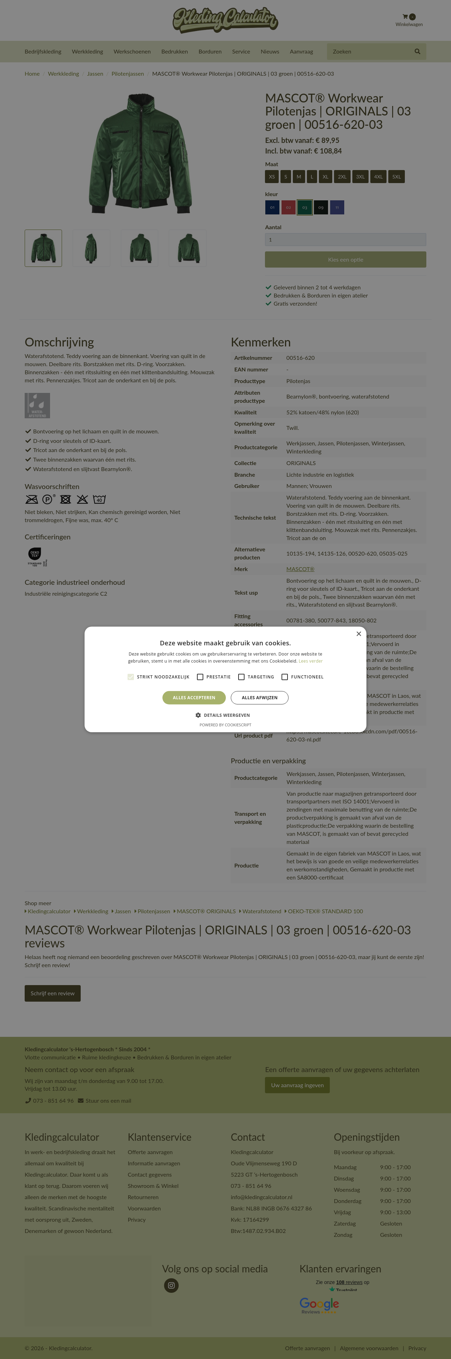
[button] (225, 715)
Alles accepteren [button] (194, 698)
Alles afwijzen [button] (260, 698)
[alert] (225, 679)
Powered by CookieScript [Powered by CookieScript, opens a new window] (226, 724)
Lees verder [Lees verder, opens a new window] (311, 661)
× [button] (358, 634)
